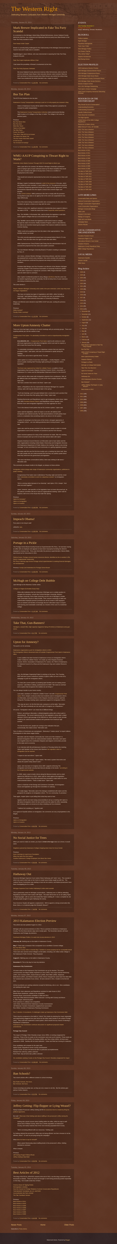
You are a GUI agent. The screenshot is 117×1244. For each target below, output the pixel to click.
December (85, 311)
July (83, 325)
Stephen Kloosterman (84, 56)
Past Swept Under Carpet (21, 43)
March (84, 337)
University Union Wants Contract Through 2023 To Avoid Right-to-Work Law (36, 163)
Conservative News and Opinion (87, 198)
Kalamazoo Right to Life (85, 238)
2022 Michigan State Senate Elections (89, 81)
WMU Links (81, 211)
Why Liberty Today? (84, 54)
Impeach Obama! (24, 519)
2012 (81, 394)
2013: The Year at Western (86, 129)
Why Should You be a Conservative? (89, 104)
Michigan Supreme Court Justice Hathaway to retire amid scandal (33, 888)
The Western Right (34, 8)
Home (42, 1225)
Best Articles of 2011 (19, 1201)
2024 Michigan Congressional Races (89, 73)
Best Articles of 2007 (19, 1210)
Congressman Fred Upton (39, 341)
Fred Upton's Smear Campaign (87, 89)
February (84, 339)
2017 (81, 297)
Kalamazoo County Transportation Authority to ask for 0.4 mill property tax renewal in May (41, 102)
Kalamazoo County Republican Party (89, 246)
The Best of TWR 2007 (85, 187)
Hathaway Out (22, 874)
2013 (81, 309)
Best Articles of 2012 (26, 1172)
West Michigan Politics (84, 49)
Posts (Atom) (23, 1229)
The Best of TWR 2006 (85, 189)
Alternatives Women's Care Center (88, 241)
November (85, 314)
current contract (26, 193)
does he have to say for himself (26, 1139)
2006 (81, 411)
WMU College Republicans (86, 249)
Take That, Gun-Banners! (29, 622)
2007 (81, 408)
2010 (81, 399)
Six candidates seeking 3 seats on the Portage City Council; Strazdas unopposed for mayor (41, 1058)
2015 (81, 303)
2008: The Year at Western (86, 142)
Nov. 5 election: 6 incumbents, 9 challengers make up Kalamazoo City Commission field (40, 1012)
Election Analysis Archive (85, 83)
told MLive (51, 277)
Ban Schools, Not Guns (20, 1084)
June (83, 328)
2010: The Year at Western (86, 137)
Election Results (83, 224)
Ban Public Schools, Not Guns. (22, 1082)
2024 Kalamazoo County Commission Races (91, 78)
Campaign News (83, 222)
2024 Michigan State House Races (88, 76)
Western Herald (82, 260)
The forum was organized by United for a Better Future (34, 368)
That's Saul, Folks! (83, 46)
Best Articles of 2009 (19, 1205)
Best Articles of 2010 (19, 1203)
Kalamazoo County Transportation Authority (33, 112)
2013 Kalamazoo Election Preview (34, 920)
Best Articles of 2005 (19, 1214)
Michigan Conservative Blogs (86, 209)
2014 (81, 306)
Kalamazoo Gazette (84, 258)
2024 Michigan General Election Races (89, 70)
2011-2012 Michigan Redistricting (88, 86)
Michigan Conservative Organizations (89, 203)
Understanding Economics (86, 107)
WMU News (81, 263)
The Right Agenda (83, 117)
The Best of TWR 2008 (85, 184)
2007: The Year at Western (86, 145)
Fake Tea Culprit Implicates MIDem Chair (26, 60)
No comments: (43, 83)
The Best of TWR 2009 (85, 181)
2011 (81, 396)
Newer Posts (16, 1225)
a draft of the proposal (48, 183)
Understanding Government (86, 109)
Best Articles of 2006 (19, 1212)
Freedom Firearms (83, 244)
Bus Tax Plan (21, 94)
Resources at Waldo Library (86, 124)
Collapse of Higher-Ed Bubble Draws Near (26, 589)
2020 (81, 289)
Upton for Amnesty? (26, 642)
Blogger (67, 1240)
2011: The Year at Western (86, 135)
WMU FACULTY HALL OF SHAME (88, 127)
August (84, 322)
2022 (81, 283)
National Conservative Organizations (89, 201)
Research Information (84, 214)
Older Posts (69, 1225)
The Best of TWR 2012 (85, 174)
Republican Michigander (85, 43)
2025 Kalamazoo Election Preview (88, 68)
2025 (81, 275)
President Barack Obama (31, 401)
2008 (81, 405)
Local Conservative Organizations (88, 206)
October (84, 317)
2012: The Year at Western (86, 132)
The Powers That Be (84, 51)
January (84, 342)
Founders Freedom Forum (86, 236)
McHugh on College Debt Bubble (34, 580)
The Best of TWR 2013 (85, 171)
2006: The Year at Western (86, 148)
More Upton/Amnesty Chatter (31, 325)
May (83, 331)
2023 (81, 280)
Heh (21, 527)
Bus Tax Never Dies (19, 947)
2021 (81, 286)
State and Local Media (84, 219)
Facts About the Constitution (86, 115)
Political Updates (83, 38)
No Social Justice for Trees (30, 837)
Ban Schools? (21, 1073)
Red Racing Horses (84, 59)
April (83, 334)
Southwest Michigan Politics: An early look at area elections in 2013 (34, 937)
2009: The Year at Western (86, 140)
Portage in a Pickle (25, 542)
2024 (81, 277)
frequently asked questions (56, 210)
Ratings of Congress (84, 216)
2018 (81, 294)
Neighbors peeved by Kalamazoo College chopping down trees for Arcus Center (38, 848)
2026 (81, 272)
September (85, 320)
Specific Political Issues (85, 112)
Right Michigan (82, 41)
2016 (81, 300)
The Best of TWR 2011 (85, 176)
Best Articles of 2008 (19, 1208)
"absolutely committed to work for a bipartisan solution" (37, 477)
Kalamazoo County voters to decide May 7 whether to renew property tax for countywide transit (42, 949)
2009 (81, 402)
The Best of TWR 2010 (85, 179)
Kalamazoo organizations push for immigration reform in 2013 (32, 650)
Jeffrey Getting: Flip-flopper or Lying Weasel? (42, 1105)
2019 (81, 292)
